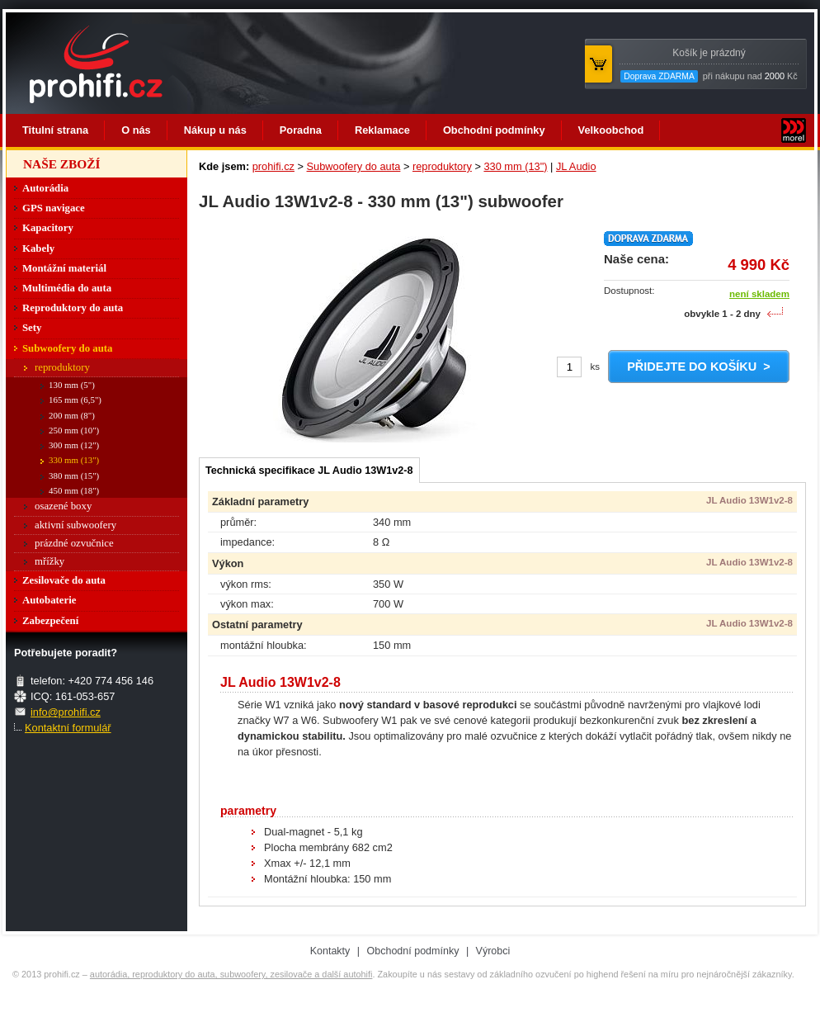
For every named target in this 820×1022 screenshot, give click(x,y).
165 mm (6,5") (75, 400)
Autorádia (45, 188)
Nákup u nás (215, 130)
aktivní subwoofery (75, 525)
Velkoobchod (611, 130)
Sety (31, 328)
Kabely (38, 248)
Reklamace (382, 130)
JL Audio (576, 166)
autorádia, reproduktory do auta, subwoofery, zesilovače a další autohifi (231, 974)
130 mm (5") (72, 385)
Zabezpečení (50, 621)
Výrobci (493, 951)
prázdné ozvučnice (74, 543)
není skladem (759, 294)
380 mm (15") (74, 475)
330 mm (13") (515, 166)
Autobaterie (49, 600)
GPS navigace (53, 208)
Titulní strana (55, 130)
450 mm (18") (74, 490)
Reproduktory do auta (72, 308)
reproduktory (442, 166)
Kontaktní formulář (68, 728)
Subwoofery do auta (354, 166)
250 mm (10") (74, 430)
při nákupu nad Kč (708, 65)
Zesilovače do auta (64, 580)
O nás (136, 130)
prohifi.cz (273, 166)
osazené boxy (63, 506)
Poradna (301, 130)
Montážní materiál (64, 268)
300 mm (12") (74, 445)
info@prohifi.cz (66, 712)
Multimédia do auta (66, 288)
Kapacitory (47, 228)
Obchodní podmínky (494, 130)
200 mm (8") (72, 415)
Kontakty (330, 951)
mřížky (49, 561)
